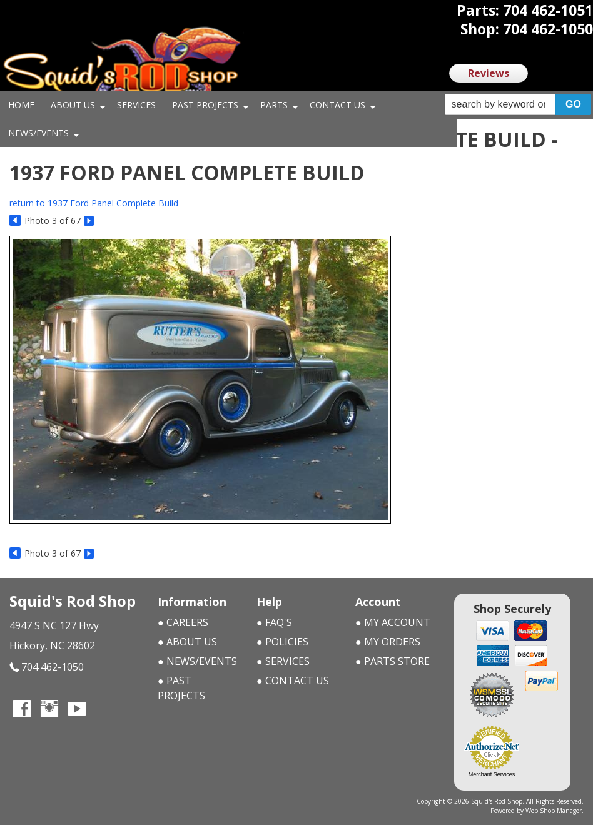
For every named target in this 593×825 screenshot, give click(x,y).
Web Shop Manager (553, 810)
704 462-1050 (46, 667)
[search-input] (500, 104)
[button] (518, 105)
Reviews (488, 73)
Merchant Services (492, 774)
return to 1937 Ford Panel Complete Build (93, 203)
